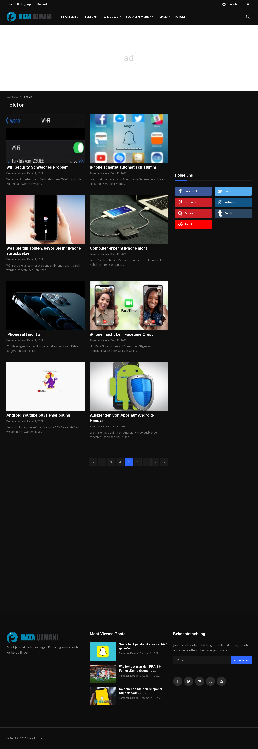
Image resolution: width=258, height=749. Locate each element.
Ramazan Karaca (16, 173)
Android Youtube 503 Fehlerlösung (38, 415)
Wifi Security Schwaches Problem (37, 167)
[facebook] (177, 681)
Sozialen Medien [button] (140, 16)
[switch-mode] (248, 4)
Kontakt (42, 4)
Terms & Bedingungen (19, 4)
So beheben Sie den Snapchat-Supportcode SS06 (141, 691)
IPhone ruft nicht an (24, 334)
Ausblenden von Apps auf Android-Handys (122, 418)
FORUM (180, 17)
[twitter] (188, 681)
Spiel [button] (164, 16)
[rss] (221, 681)
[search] (248, 16)
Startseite (69, 17)
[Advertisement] (213, 139)
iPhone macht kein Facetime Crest (121, 334)
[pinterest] (199, 681)
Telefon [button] (91, 16)
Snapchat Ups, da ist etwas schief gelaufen (143, 646)
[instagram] (210, 681)
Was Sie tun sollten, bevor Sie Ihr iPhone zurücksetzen (43, 251)
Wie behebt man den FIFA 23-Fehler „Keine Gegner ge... (140, 669)
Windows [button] (112, 16)
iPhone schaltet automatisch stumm (123, 167)
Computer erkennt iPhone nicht (118, 248)
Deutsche (230, 4)
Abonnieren (241, 660)
